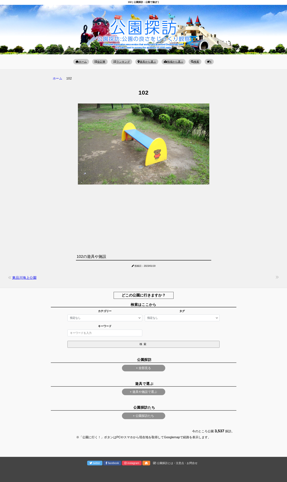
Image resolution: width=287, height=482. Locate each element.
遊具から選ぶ (147, 61)
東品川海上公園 (24, 278)
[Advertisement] (143, 218)
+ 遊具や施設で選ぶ (143, 391)
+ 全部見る (143, 368)
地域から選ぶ (173, 61)
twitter (94, 463)
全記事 (100, 61)
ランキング (121, 61)
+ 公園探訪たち (143, 415)
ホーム (81, 61)
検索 (195, 61)
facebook (112, 463)
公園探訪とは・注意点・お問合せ (175, 463)
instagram (131, 463)
